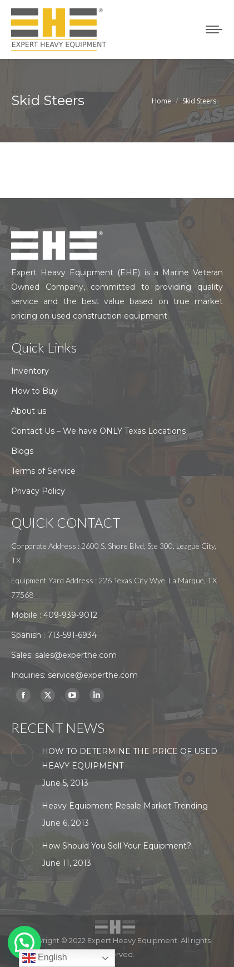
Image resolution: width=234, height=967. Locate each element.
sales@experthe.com (76, 655)
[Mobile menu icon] (214, 29)
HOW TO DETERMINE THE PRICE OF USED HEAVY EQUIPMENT (129, 758)
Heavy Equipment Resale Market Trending (125, 806)
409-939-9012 (70, 615)
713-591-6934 (72, 635)
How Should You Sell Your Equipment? (116, 846)
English (44, 958)
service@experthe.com (93, 675)
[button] (24, 942)
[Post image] (22, 755)
